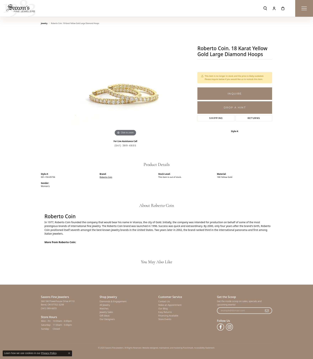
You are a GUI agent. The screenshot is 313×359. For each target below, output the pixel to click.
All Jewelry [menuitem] (105, 305)
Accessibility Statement (204, 348)
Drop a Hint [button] (235, 107)
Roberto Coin (106, 177)
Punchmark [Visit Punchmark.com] (188, 348)
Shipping (216, 118)
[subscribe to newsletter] (267, 311)
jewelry (44, 23)
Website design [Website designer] (149, 348)
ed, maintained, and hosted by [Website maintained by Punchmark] (169, 348)
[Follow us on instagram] (229, 327)
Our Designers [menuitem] (107, 319)
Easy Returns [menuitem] (165, 312)
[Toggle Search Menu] (265, 8)
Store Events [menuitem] (164, 319)
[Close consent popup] (69, 353)
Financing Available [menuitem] (168, 315)
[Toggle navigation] (304, 8)
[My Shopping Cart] (283, 8)
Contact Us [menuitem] (164, 301)
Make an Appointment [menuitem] (170, 305)
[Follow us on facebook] (220, 327)
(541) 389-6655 (125, 145)
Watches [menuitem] (104, 308)
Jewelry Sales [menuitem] (106, 312)
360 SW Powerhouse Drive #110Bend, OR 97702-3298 (58, 305)
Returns (254, 118)
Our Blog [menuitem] (163, 308)
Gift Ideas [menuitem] (105, 315)
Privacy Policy (48, 353)
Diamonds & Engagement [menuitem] (113, 301)
